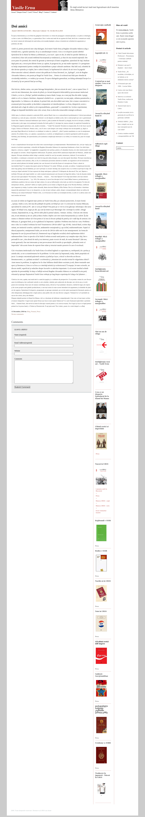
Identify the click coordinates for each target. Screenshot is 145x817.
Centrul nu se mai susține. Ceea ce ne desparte (102, 83)
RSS (43, 810)
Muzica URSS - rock (102, 506)
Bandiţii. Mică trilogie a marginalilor (101, 238)
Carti (30, 12)
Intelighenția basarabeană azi (102, 270)
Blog (40, 12)
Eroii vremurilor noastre (101, 511)
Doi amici (19, 26)
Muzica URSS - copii (103, 501)
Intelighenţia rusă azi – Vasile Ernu (102, 363)
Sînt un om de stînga (101, 332)
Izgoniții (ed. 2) (101, 53)
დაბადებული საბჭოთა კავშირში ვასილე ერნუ (101, 709)
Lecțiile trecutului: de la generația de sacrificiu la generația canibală (126, 115)
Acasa (13, 12)
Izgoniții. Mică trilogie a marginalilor (101, 176)
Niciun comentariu (17, 314)
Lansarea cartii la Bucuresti (101, 490)
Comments (18, 359)
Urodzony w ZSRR (103, 743)
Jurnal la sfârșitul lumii (102, 207)
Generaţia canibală (103, 25)
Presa (35, 12)
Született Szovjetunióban (101, 675)
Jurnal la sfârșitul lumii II (102, 114)
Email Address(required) (23, 343)
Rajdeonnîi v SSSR (103, 520)
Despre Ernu (21, 12)
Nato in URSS (101, 611)
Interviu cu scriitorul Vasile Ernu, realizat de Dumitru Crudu (125, 99)
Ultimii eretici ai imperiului (102, 427)
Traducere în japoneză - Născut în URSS (102, 775)
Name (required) (20, 335)
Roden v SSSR (101, 551)
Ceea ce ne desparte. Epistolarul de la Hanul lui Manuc (102, 395)
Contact (46, 12)
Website (17, 351)
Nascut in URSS (101, 464)
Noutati (33, 311)
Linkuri (53, 12)
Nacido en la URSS (103, 581)
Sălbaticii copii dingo (101, 145)
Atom (49, 810)
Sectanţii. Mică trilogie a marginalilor (101, 301)
